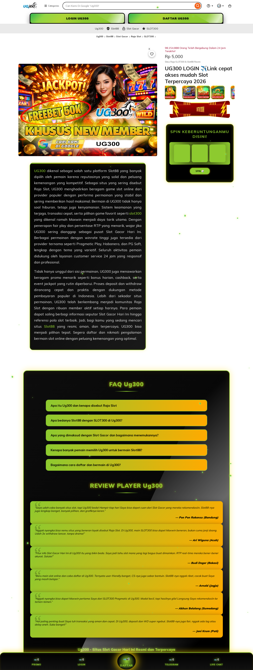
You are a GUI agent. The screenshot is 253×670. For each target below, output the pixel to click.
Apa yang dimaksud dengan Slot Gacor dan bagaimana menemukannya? (104, 435)
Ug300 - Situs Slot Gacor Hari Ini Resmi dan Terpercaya (126, 649)
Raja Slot (136, 36)
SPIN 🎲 (200, 171)
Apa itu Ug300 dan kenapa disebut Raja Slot (84, 405)
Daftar (126, 661)
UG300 (40, 171)
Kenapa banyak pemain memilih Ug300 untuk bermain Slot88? (96, 450)
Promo (36, 661)
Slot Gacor (122, 36)
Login (81, 661)
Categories (51, 5)
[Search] (198, 6)
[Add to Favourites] (151, 53)
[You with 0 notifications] (220, 6)
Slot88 (109, 36)
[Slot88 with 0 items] (230, 6)
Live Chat (216, 661)
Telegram (171, 661)
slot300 (135, 213)
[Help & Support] (210, 6)
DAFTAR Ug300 (176, 18)
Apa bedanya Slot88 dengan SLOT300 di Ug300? (86, 420)
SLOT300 (149, 36)
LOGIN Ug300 (77, 18)
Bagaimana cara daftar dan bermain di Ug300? (86, 465)
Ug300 (99, 36)
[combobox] (128, 6)
